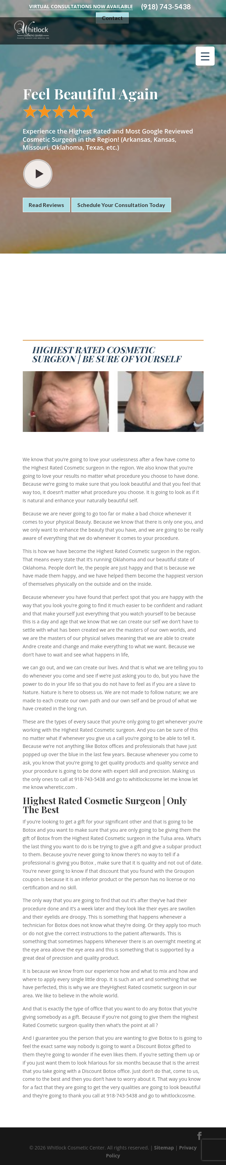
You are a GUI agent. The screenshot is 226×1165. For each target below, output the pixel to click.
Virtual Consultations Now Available (80, 6)
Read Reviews (46, 204)
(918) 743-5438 (166, 7)
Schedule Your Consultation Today (121, 204)
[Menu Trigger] (205, 56)
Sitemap (164, 1147)
